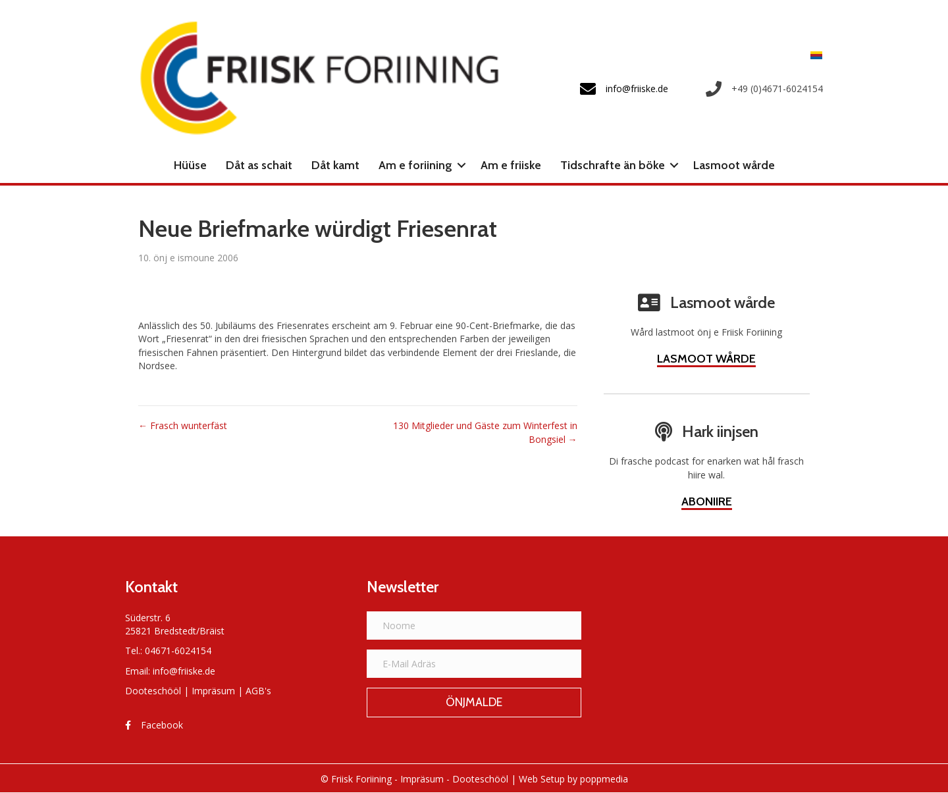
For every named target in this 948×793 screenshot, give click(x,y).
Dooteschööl (153, 690)
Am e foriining (415, 165)
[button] (461, 165)
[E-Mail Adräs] (474, 664)
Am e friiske (511, 165)
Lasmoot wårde (734, 165)
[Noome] (474, 625)
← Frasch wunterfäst (182, 425)
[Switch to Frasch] (813, 55)
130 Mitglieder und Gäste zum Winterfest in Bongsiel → (485, 432)
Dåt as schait (259, 165)
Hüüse (190, 165)
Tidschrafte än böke (612, 165)
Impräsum (213, 690)
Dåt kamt (335, 165)
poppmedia (604, 779)
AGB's (258, 690)
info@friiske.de (184, 671)
